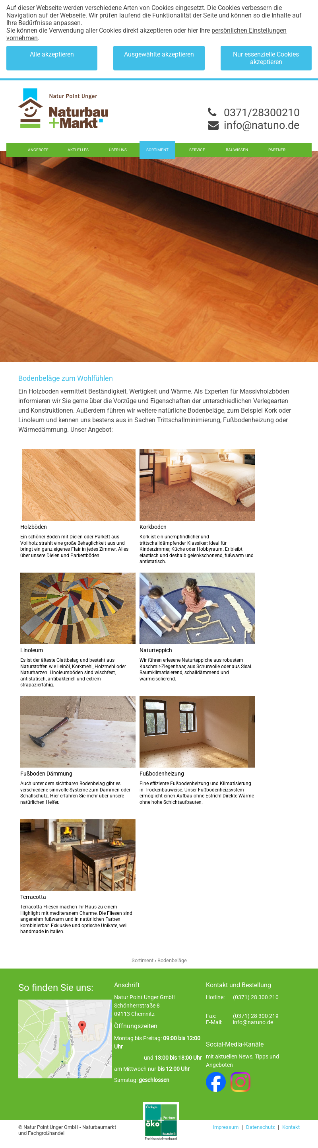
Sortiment (157, 150)
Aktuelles (78, 150)
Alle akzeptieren (52, 54)
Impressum (226, 1127)
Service (197, 150)
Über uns (118, 150)
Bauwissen (237, 150)
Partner (276, 150)
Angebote (38, 150)
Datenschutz (261, 1127)
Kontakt (291, 1127)
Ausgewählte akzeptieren (159, 54)
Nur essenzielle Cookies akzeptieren (266, 58)
